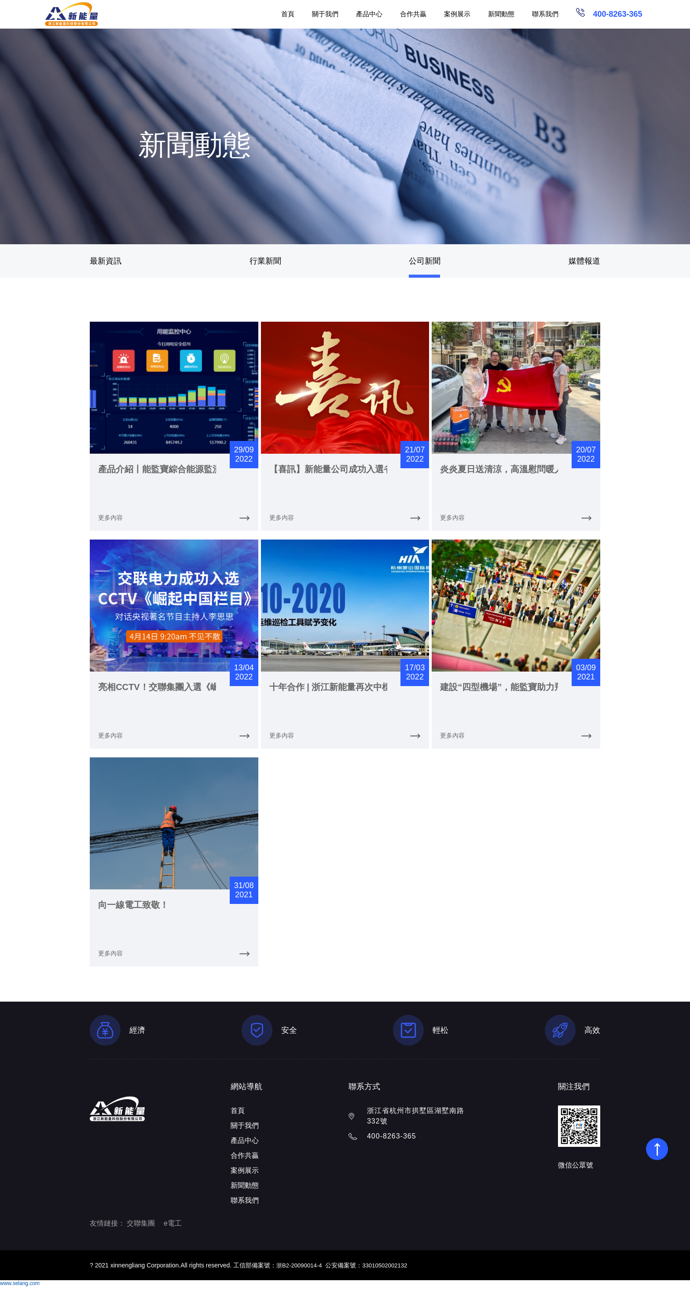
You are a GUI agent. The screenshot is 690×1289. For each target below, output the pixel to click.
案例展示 (457, 14)
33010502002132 (389, 1267)
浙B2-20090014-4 (300, 1267)
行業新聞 (265, 261)
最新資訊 (105, 261)
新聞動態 (501, 14)
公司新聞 (424, 261)
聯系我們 (545, 14)
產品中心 (369, 14)
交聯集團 (141, 1226)
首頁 (287, 14)
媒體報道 (584, 261)
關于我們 (325, 14)
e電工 (173, 1226)
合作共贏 (413, 14)
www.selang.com (20, 1286)
